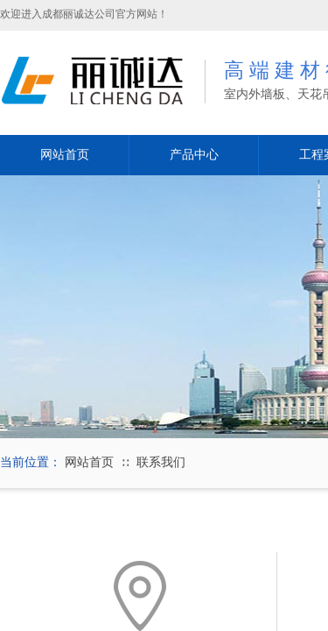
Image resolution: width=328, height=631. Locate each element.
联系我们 (160, 462)
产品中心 (194, 154)
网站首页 (64, 154)
